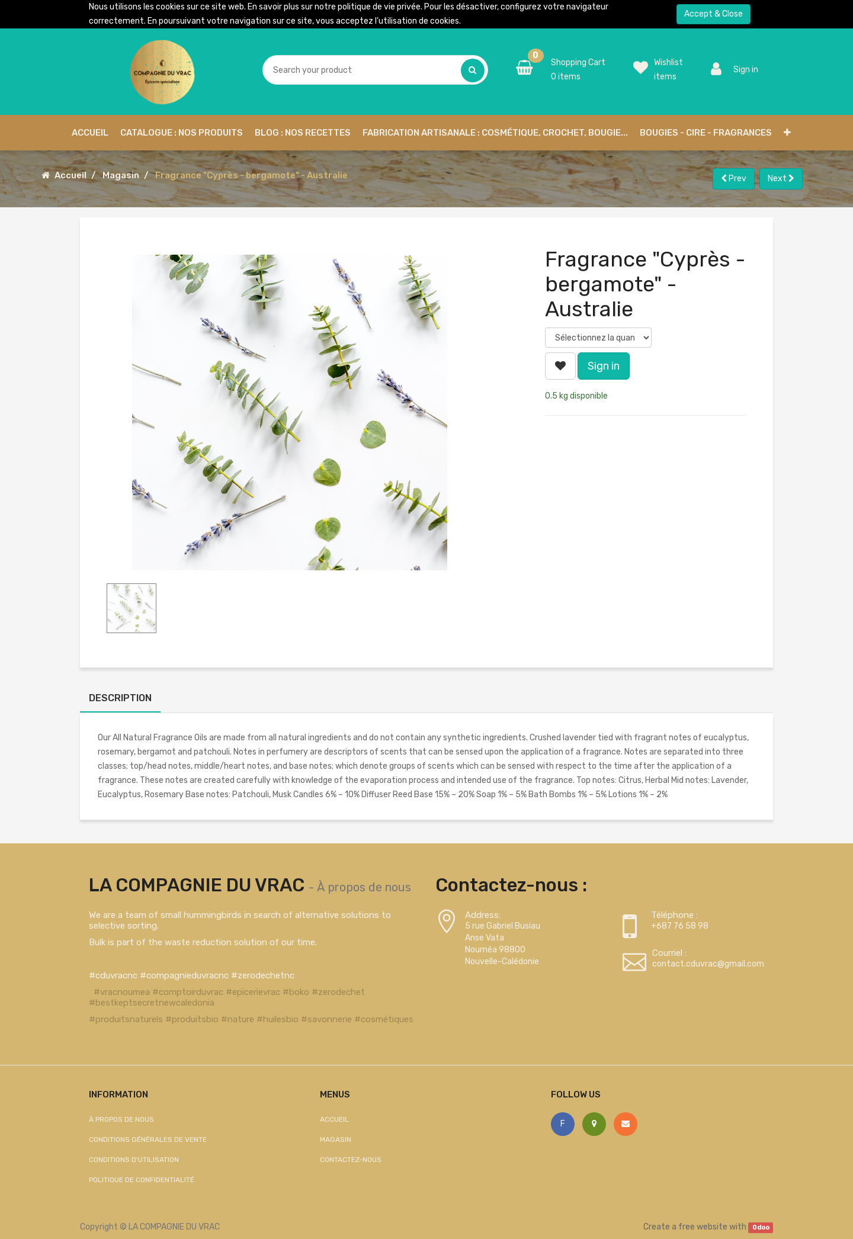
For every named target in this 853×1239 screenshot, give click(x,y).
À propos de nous (364, 887)
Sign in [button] (604, 366)
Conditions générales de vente (148, 1139)
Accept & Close (713, 14)
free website (702, 1227)
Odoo (760, 1227)
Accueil (70, 175)
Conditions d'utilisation (134, 1159)
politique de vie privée (379, 7)
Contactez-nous (350, 1159)
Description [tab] (120, 698)
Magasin (120, 175)
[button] (787, 132)
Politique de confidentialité (141, 1180)
